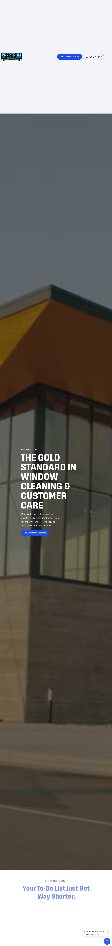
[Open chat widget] (107, 941)
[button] (108, 57)
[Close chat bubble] (109, 931)
